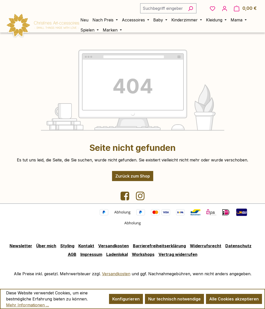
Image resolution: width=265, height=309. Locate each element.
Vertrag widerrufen (177, 254)
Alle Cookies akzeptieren (234, 298)
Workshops (143, 254)
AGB (72, 254)
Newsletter (21, 245)
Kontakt (86, 245)
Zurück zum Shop (132, 176)
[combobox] (162, 8)
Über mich (46, 245)
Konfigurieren (126, 298)
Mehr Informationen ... (27, 304)
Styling (67, 245)
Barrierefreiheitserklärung (159, 245)
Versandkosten (113, 245)
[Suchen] (190, 8)
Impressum (91, 254)
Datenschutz (238, 245)
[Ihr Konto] (225, 8)
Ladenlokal (117, 254)
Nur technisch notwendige (174, 298)
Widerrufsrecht (205, 245)
